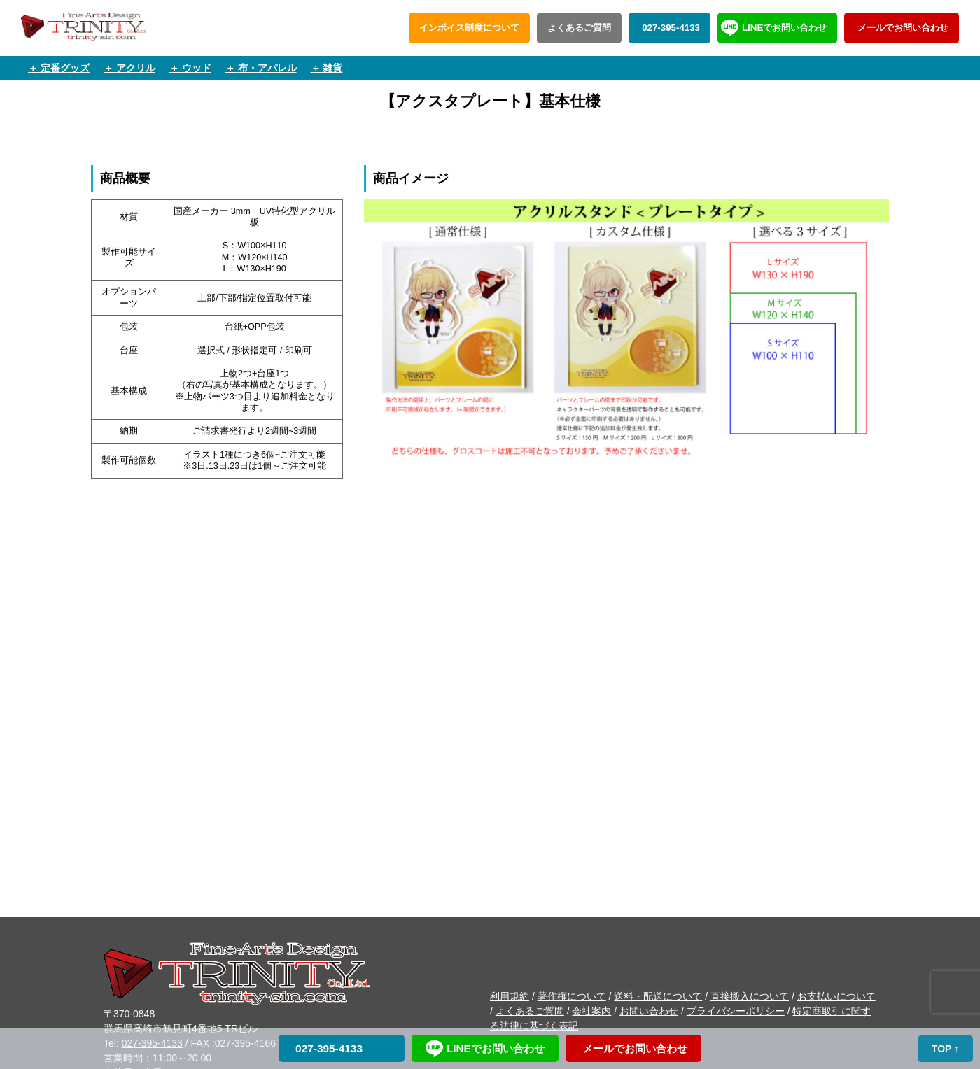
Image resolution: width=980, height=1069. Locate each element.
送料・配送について (658, 996)
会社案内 (591, 1011)
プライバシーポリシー (736, 1011)
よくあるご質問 (579, 27)
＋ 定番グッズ (59, 67)
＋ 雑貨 (327, 67)
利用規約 (509, 996)
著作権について (572, 996)
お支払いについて (836, 996)
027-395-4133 (669, 27)
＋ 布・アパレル (261, 67)
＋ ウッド (190, 67)
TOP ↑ (945, 1048)
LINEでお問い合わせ (784, 27)
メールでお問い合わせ (901, 27)
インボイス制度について (469, 27)
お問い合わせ (649, 1011)
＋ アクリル (129, 67)
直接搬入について (749, 996)
